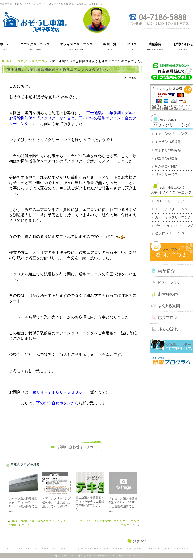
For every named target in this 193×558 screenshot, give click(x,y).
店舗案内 (155, 44)
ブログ (132, 44)
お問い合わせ (183, 44)
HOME (7, 61)
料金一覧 (109, 44)
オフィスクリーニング (76, 44)
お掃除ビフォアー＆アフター (93, 548)
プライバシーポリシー (157, 548)
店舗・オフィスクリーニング (57, 548)
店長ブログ (40, 61)
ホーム (5, 44)
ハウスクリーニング (35, 44)
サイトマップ (181, 548)
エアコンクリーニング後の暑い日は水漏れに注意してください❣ (56, 502)
